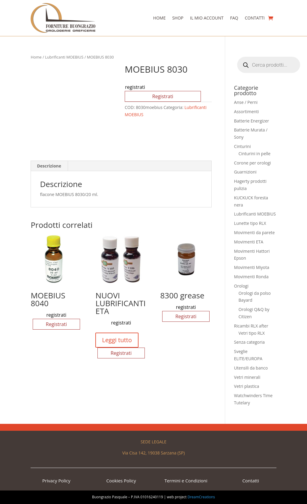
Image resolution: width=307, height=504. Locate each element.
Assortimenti (246, 111)
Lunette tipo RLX (250, 223)
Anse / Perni (246, 102)
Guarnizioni (245, 172)
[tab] (49, 166)
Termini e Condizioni (185, 481)
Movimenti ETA (248, 242)
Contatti (254, 18)
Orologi (241, 286)
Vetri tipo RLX (252, 333)
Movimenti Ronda (251, 276)
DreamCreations (201, 496)
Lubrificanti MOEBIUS (64, 57)
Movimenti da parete (254, 232)
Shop (177, 18)
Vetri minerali (247, 377)
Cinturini (242, 146)
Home (159, 18)
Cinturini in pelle (255, 153)
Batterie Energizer (251, 121)
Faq (234, 18)
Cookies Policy (121, 481)
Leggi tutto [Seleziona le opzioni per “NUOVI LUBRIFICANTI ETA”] (117, 340)
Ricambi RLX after (251, 326)
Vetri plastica (246, 386)
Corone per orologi (252, 163)
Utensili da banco (251, 368)
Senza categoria (249, 342)
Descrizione (49, 166)
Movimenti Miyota (251, 267)
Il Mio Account (207, 18)
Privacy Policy (56, 481)
